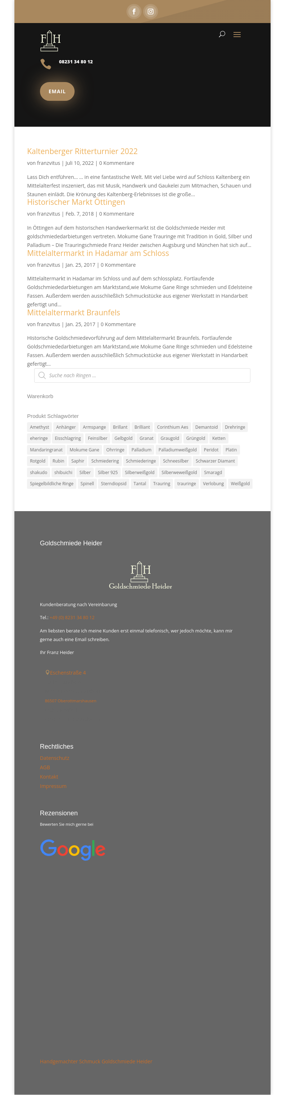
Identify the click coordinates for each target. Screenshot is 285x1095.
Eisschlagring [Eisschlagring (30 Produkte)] (68, 438)
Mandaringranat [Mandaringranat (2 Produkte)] (46, 450)
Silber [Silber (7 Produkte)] (85, 473)
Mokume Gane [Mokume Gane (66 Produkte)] (84, 450)
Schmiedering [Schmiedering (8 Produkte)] (105, 461)
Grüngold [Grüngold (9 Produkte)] (195, 438)
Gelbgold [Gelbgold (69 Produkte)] (124, 438)
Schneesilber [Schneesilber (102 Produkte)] (175, 461)
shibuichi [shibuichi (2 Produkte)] (63, 473)
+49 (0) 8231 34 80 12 (72, 618)
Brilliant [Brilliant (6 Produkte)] (142, 427)
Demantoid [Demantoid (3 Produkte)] (206, 427)
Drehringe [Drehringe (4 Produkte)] (235, 427)
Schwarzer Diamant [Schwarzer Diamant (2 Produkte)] (215, 461)
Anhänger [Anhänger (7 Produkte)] (66, 427)
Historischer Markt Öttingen (76, 202)
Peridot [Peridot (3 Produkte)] (211, 450)
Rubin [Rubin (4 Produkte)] (58, 461)
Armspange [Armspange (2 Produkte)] (94, 427)
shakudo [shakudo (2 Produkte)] (38, 473)
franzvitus (48, 162)
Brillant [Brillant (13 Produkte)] (120, 427)
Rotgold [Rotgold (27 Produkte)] (37, 461)
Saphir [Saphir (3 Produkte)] (77, 461)
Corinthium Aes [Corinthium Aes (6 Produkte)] (172, 427)
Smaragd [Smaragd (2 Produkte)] (213, 473)
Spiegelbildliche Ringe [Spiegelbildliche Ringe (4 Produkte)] (52, 484)
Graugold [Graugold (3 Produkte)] (170, 438)
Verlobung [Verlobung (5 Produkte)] (213, 484)
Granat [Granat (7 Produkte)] (146, 438)
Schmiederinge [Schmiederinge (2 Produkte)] (141, 461)
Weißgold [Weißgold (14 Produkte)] (240, 484)
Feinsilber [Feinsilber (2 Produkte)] (97, 438)
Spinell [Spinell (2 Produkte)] (87, 484)
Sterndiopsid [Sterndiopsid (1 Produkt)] (113, 484)
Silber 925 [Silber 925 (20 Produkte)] (108, 473)
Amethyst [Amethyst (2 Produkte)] (39, 427)
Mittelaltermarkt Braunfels (73, 312)
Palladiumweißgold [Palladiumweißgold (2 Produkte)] (178, 450)
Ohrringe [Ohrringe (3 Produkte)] (115, 450)
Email (57, 91)
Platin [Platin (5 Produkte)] (231, 450)
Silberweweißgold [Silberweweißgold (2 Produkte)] (179, 473)
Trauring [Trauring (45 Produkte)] (161, 484)
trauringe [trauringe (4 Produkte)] (186, 484)
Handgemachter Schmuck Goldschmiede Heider (96, 1061)
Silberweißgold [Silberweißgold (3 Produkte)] (140, 473)
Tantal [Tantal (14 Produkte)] (140, 484)
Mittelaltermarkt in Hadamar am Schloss (98, 253)
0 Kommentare (116, 162)
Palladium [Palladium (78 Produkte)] (141, 450)
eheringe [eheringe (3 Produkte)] (39, 438)
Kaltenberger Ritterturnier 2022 (82, 151)
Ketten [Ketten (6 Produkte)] (219, 438)
